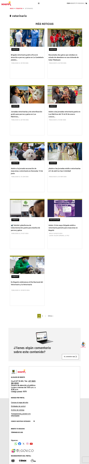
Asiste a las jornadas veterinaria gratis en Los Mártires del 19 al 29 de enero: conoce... (64, 112)
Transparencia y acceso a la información (20, 405)
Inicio (12, 9)
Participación (54, 214)
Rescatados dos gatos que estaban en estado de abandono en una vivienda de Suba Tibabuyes (64, 57)
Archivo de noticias (17, 400)
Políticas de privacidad (24, 459)
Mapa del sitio (14, 459)
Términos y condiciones (37, 459)
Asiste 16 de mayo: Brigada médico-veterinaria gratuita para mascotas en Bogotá (63, 221)
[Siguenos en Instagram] (27, 434)
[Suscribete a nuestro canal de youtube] (31, 434)
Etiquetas (19, 9)
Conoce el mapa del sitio (19, 393)
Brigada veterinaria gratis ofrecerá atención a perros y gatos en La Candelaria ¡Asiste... (27, 57)
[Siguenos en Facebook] (15, 434)
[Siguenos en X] (23, 434)
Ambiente (53, 104)
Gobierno (15, 49)
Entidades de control (18, 397)
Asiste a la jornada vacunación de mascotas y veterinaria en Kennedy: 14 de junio (27, 167)
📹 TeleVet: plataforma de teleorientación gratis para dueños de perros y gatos (25, 221)
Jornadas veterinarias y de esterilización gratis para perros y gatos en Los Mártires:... (26, 112)
